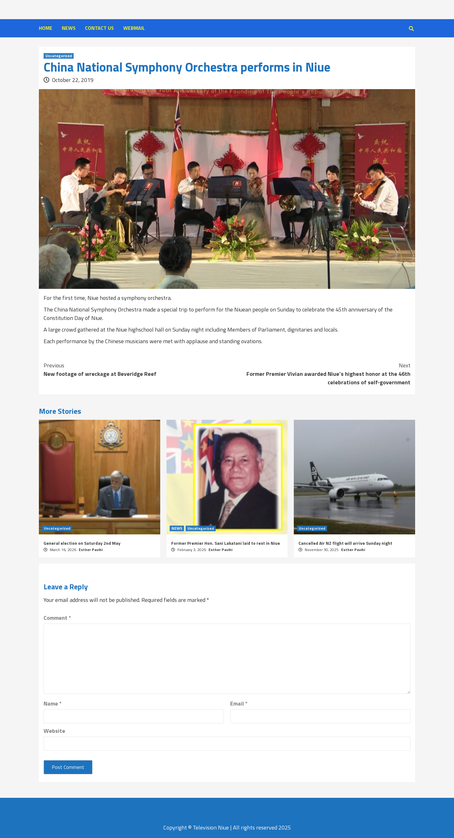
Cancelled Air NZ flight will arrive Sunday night (345, 543)
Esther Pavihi (91, 550)
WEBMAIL (134, 28)
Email (239, 703)
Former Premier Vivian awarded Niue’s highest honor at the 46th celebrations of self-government (318, 374)
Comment (57, 618)
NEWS (69, 28)
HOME (45, 28)
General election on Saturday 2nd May (82, 543)
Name (53, 703)
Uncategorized (58, 56)
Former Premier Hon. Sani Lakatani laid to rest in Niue (225, 543)
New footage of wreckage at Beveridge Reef (135, 369)
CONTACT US (99, 28)
